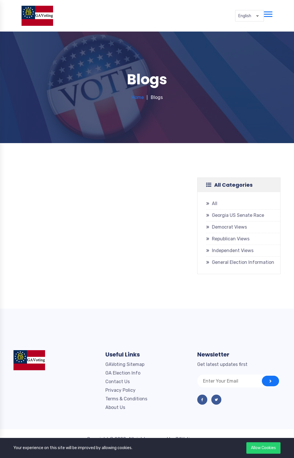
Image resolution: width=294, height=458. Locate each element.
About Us (115, 407)
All (214, 203)
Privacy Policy (120, 390)
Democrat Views (229, 227)
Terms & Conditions (126, 399)
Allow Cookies (263, 447)
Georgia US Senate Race (238, 215)
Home (137, 97)
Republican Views (230, 238)
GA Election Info (122, 373)
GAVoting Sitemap (124, 364)
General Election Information (243, 262)
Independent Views (233, 250)
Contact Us (117, 381)
